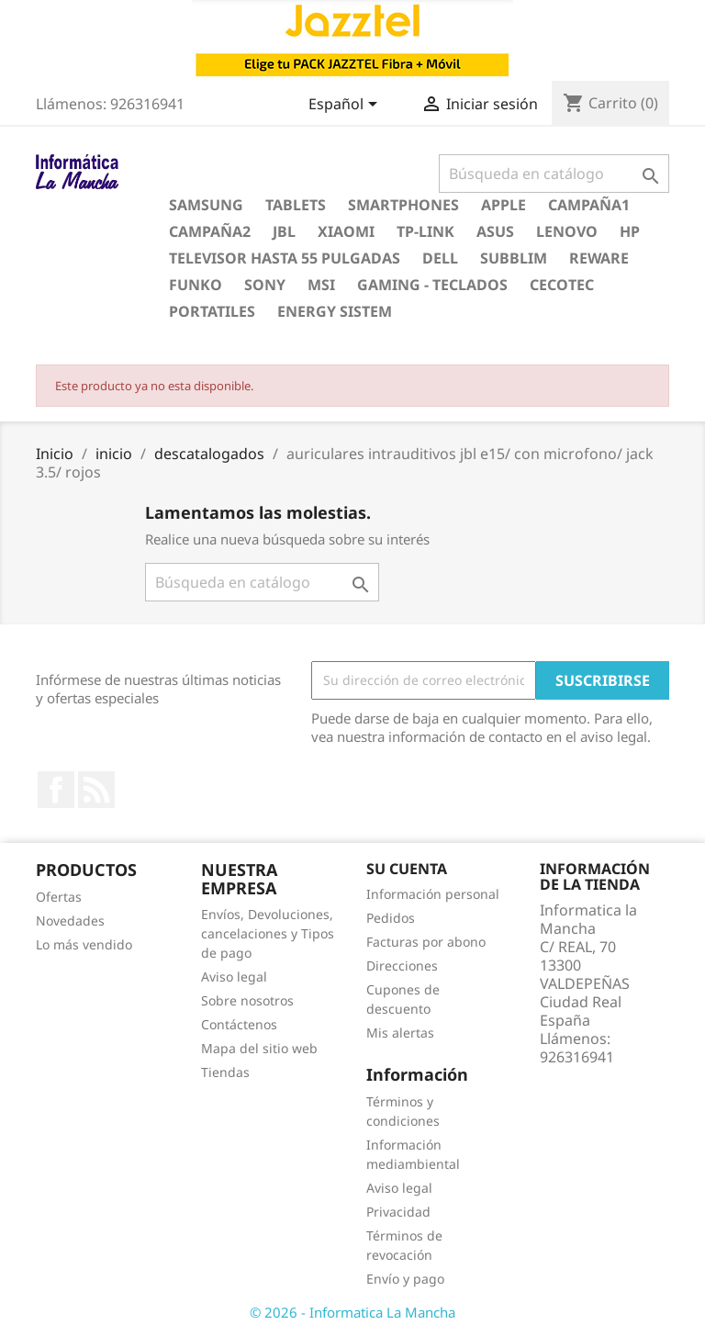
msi (321, 285)
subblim (513, 258)
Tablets (295, 205)
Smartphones (403, 205)
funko (195, 285)
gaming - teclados (432, 285)
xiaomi (346, 231)
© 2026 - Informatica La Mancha (352, 1312)
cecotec (562, 285)
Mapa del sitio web (259, 1048)
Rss (96, 789)
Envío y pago (405, 1278)
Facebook (56, 789)
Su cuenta (406, 869)
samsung (206, 205)
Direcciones (402, 965)
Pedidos (390, 917)
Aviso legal (234, 976)
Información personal (432, 894)
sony (264, 285)
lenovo (567, 231)
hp (630, 231)
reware (599, 258)
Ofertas (59, 896)
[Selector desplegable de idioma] (346, 106)
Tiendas (225, 1072)
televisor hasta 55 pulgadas (284, 258)
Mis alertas (400, 1032)
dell (440, 258)
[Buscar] (554, 173)
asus (495, 231)
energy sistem (334, 311)
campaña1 (589, 205)
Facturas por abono (426, 941)
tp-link (425, 231)
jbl (284, 231)
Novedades (70, 920)
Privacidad (398, 1211)
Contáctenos (239, 1024)
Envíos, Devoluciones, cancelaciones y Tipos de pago (267, 933)
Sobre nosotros (247, 1000)
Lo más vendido (84, 944)
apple (503, 205)
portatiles (212, 311)
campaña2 (210, 231)
